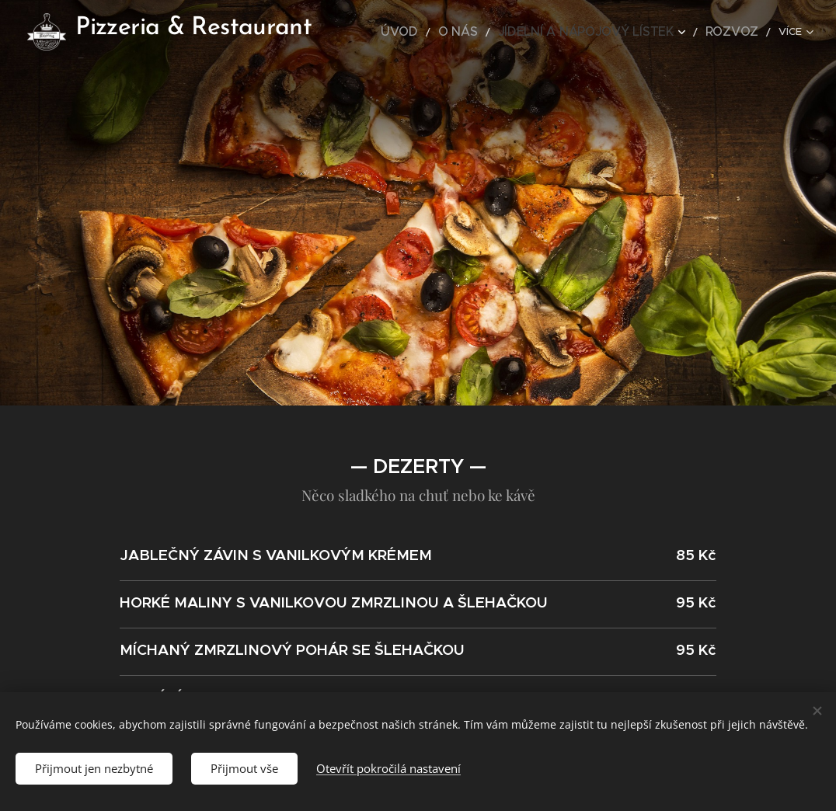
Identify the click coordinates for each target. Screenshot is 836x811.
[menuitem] (443, 31)
